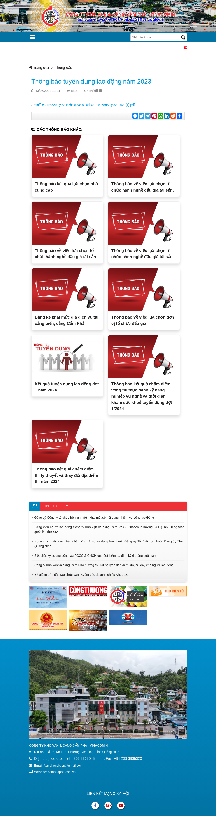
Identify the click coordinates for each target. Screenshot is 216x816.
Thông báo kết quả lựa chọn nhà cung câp (66, 187)
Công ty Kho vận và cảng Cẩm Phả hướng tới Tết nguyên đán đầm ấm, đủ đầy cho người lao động (104, 565)
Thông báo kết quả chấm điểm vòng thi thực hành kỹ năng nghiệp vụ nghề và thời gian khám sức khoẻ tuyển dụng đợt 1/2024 (141, 396)
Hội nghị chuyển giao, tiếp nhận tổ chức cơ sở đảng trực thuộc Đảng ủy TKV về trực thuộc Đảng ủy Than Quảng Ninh (109, 544)
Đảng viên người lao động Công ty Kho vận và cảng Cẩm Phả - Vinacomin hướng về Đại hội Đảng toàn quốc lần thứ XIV (109, 529)
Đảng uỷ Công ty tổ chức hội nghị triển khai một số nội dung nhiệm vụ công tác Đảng (94, 517)
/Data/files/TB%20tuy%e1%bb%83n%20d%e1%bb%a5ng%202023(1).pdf (83, 105)
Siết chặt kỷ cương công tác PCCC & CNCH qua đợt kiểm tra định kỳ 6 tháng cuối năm (95, 555)
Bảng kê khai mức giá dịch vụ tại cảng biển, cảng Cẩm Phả (66, 320)
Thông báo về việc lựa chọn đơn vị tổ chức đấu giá (142, 320)
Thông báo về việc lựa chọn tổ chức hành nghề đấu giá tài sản (65, 253)
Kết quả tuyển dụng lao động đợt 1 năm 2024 (67, 387)
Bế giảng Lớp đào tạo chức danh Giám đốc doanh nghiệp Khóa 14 (81, 574)
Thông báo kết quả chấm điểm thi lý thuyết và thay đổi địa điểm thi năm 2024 (66, 475)
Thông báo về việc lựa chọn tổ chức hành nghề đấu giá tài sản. (142, 187)
